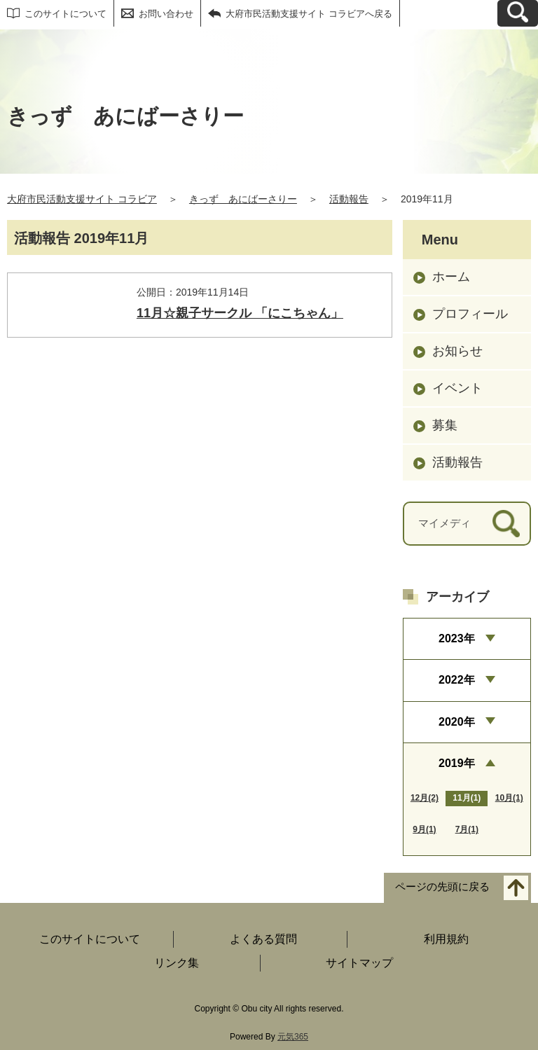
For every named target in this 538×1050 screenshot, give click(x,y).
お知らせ (457, 351)
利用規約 (446, 939)
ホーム (451, 277)
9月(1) (424, 829)
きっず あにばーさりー (243, 199)
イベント (457, 388)
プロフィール (470, 314)
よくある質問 (263, 939)
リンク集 (176, 963)
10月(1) (509, 798)
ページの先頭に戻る (442, 887)
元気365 (292, 1037)
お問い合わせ (166, 13)
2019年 (457, 763)
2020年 (457, 722)
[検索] (506, 523)
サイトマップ (359, 963)
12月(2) (425, 798)
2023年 (457, 638)
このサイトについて (65, 13)
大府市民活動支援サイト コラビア (82, 199)
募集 (444, 425)
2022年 (457, 680)
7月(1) (466, 829)
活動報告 (348, 199)
